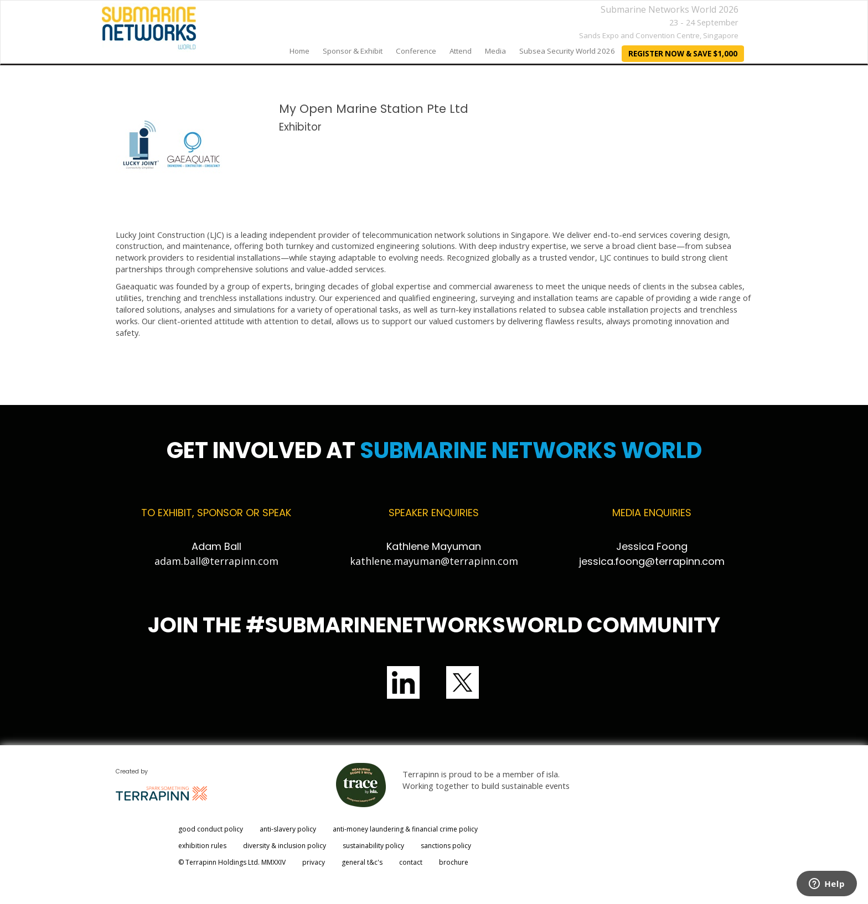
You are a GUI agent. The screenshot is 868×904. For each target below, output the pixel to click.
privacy (313, 862)
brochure (453, 862)
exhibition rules (202, 845)
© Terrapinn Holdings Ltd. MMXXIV (232, 862)
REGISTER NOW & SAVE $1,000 (682, 54)
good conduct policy (210, 829)
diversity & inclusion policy (284, 845)
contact (410, 862)
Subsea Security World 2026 (567, 51)
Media (495, 51)
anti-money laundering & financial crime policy (405, 829)
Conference (416, 51)
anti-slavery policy (288, 829)
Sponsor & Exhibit (353, 51)
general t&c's (362, 862)
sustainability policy (373, 845)
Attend (461, 51)
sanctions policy (446, 845)
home (299, 51)
